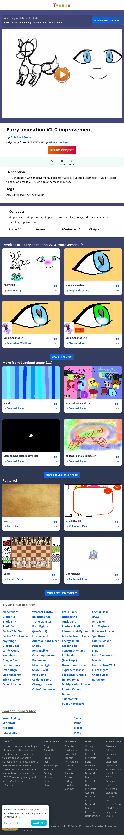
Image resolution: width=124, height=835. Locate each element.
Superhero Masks (73, 670)
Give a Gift (70, 754)
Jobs (46, 762)
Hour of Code (92, 816)
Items (77, 723)
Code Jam (90, 812)
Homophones (70, 680)
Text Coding (9, 733)
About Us (49, 750)
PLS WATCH (10, 284)
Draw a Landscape (74, 665)
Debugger (98, 646)
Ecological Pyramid (74, 675)
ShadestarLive (77, 343)
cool (6, 521)
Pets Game (39, 675)
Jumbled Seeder (16, 579)
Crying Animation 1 (76, 337)
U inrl (7, 403)
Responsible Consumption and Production (44, 655)
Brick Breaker (11, 680)
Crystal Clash (100, 612)
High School (112, 773)
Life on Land (40, 636)
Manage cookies (12, 823)
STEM (95, 651)
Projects (33, 18)
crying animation (75, 284)
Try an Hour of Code (18, 605)
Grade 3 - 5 (9, 622)
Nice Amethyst (58, 142)
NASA (95, 617)
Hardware (98, 680)
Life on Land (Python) (75, 631)
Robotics (8, 728)
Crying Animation (13, 337)
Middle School (114, 769)
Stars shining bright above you (21, 455)
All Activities (10, 612)
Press (47, 758)
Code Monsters (11, 684)
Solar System (70, 699)
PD (107, 800)
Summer (69, 789)
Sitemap (48, 769)
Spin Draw (98, 636)
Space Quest (40, 670)
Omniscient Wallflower (19, 343)
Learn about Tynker (106, 20)
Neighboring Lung (79, 290)
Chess (7, 573)
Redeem (68, 758)
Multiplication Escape (76, 684)
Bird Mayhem (100, 626)
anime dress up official (78, 403)
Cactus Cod (13, 526)
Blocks (78, 728)
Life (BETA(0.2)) (74, 521)
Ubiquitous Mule (78, 526)
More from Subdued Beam (62, 475)
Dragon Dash (10, 660)
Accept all (39, 822)
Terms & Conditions (54, 826)
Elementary (112, 765)
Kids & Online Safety (94, 826)
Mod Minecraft (11, 675)
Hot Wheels (9, 655)
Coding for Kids (15, 18)
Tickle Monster (41, 622)
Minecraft (8, 723)
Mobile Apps (51, 765)
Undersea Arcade (103, 631)
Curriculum (70, 750)
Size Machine (73, 573)
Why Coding (71, 762)
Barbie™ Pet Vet (12, 631)
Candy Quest (10, 651)
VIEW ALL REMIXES (62, 357)
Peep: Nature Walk (104, 665)
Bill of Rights (100, 670)
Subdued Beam (21, 137)
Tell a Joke (98, 622)
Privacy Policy (74, 826)
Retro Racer (69, 612)
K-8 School (112, 789)
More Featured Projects (62, 593)
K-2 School (112, 785)
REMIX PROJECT (62, 150)
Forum (47, 781)
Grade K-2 (8, 617)
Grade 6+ (8, 626)
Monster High (41, 665)
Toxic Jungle (10, 670)
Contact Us (27, 831)
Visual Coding (11, 718)
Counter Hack (11, 665)
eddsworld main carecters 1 (81, 455)
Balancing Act (41, 617)
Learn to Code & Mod (19, 711)
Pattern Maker (101, 641)
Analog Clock (100, 675)
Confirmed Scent (78, 579)
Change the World (43, 684)
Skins (77, 718)
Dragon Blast (10, 646)
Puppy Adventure (73, 704)
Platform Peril (71, 626)
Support (48, 754)
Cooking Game (41, 680)
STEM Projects (113, 808)
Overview (69, 746)
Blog (46, 746)
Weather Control (43, 612)
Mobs (77, 733)
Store (47, 785)
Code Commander (43, 689)
